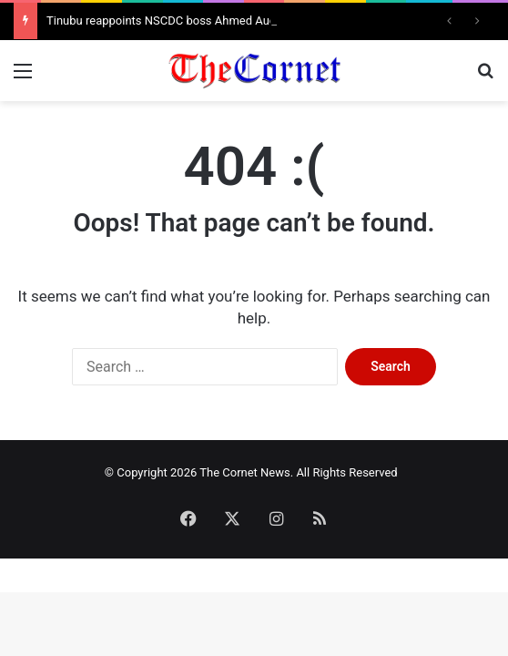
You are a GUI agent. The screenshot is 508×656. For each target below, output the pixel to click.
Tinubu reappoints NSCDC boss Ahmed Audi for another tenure (213, 20)
